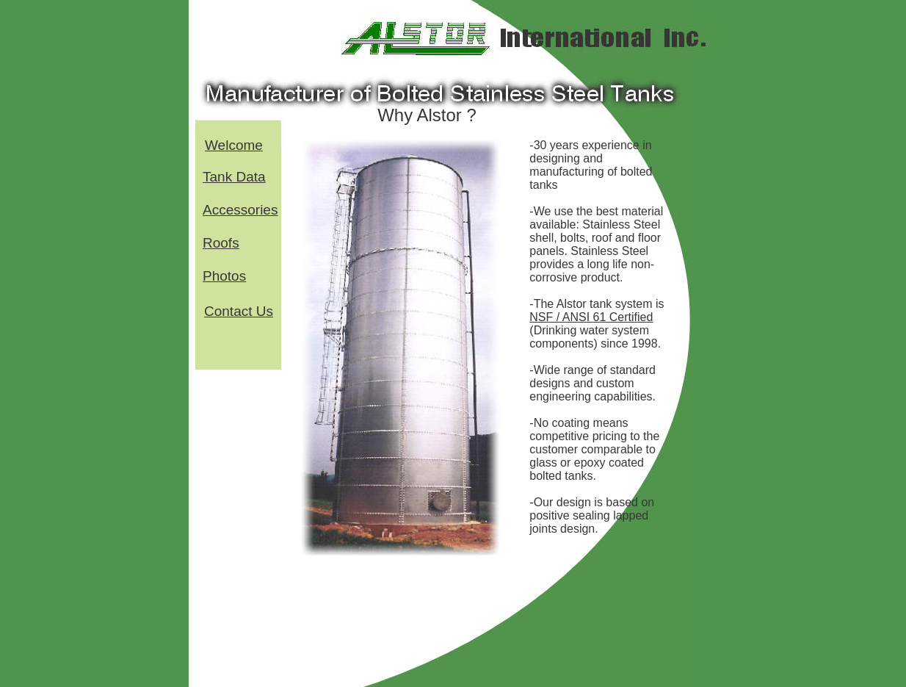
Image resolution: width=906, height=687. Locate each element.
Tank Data (234, 176)
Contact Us (238, 311)
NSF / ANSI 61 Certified (591, 317)
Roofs (221, 243)
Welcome (234, 145)
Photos (224, 276)
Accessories (240, 209)
